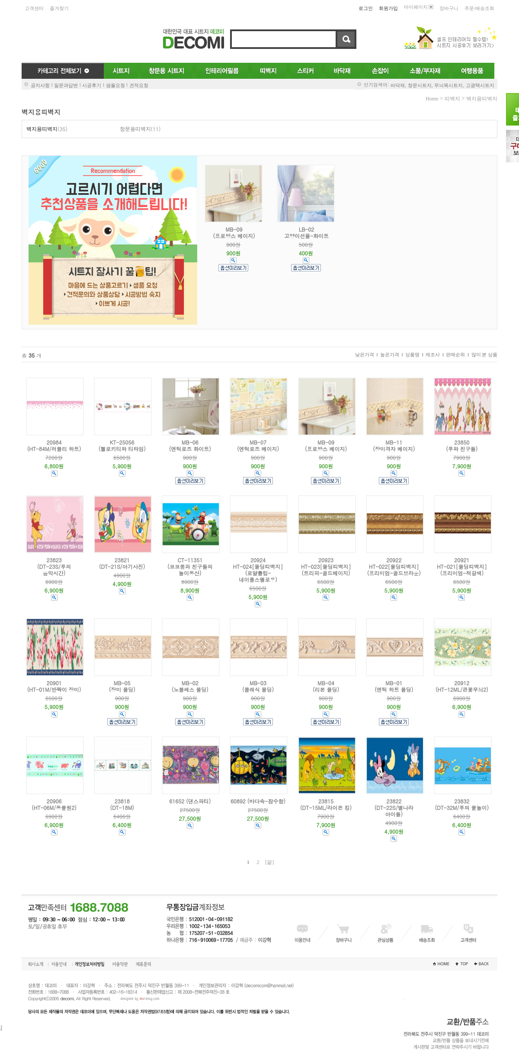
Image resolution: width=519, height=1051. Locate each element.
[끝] (269, 862)
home (432, 99)
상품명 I (414, 354)
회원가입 (388, 8)
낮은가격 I (366, 354)
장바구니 (448, 8)
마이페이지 (418, 7)
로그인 (366, 8)
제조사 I (435, 354)
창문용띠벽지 (135, 129)
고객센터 (34, 8)
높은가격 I (391, 354)
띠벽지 (452, 99)
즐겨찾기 (59, 8)
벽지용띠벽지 (481, 99)
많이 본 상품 (484, 354)
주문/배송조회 (479, 8)
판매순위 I (457, 354)
